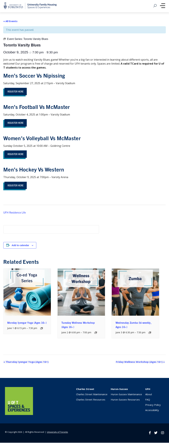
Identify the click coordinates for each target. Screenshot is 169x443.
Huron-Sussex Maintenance (126, 394)
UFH (147, 389)
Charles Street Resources (90, 400)
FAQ (147, 400)
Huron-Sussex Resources (125, 400)
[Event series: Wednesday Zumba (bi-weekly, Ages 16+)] (150, 333)
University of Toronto (57, 432)
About (148, 394)
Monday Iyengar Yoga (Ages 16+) (27, 323)
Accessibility (152, 410)
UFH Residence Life (14, 212)
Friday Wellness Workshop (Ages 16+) (140, 362)
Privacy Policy (153, 405)
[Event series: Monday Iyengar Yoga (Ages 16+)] (41, 329)
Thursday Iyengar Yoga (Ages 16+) (25, 362)
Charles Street (85, 389)
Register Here (16, 91)
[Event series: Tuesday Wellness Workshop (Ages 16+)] (96, 333)
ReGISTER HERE (16, 185)
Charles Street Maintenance (91, 394)
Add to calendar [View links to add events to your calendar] (20, 245)
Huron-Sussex (119, 389)
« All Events (10, 21)
